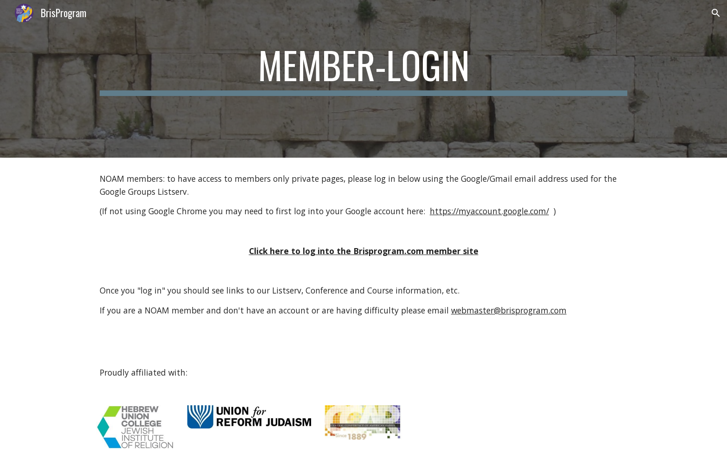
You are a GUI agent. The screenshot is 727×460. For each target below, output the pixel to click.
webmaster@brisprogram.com (509, 310)
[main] (363, 79)
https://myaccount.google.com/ (489, 211)
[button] (716, 13)
